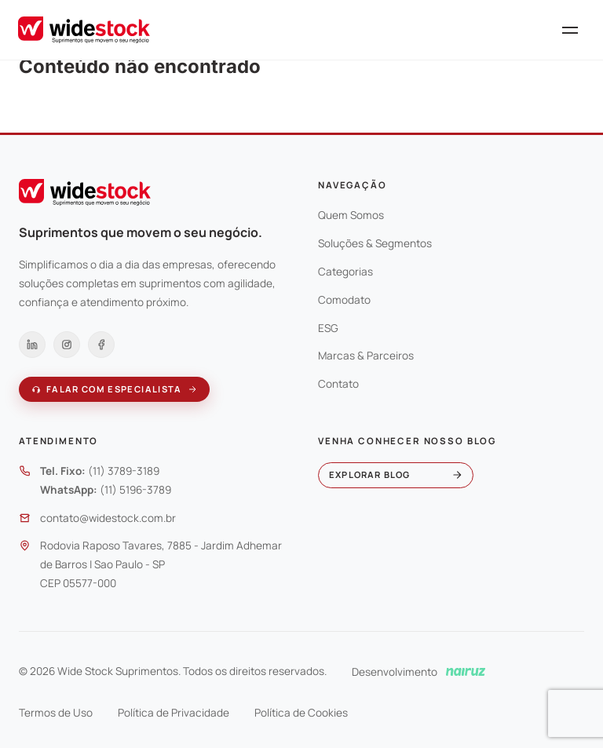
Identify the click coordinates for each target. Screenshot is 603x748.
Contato (338, 384)
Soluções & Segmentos (375, 243)
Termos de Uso (56, 713)
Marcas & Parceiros (366, 355)
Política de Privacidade (173, 713)
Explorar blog (395, 474)
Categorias (345, 272)
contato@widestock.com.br (108, 518)
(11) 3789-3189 (123, 471)
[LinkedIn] (32, 344)
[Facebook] (101, 344)
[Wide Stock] (84, 29)
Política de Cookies (301, 713)
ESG (328, 328)
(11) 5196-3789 (135, 490)
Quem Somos (351, 215)
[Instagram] (66, 344)
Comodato (344, 300)
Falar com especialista (114, 389)
